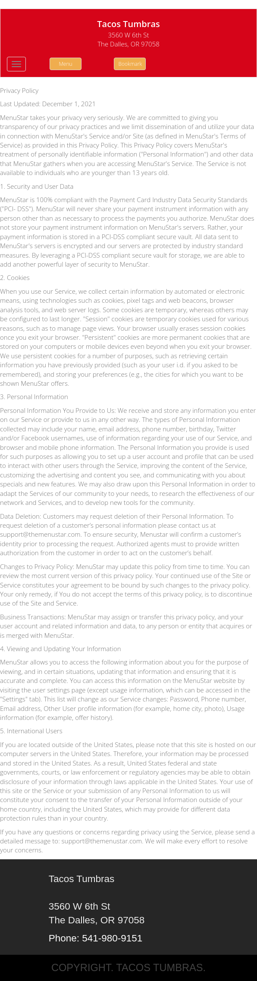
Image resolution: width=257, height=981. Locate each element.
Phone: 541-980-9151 (96, 938)
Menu (65, 64)
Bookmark (130, 64)
